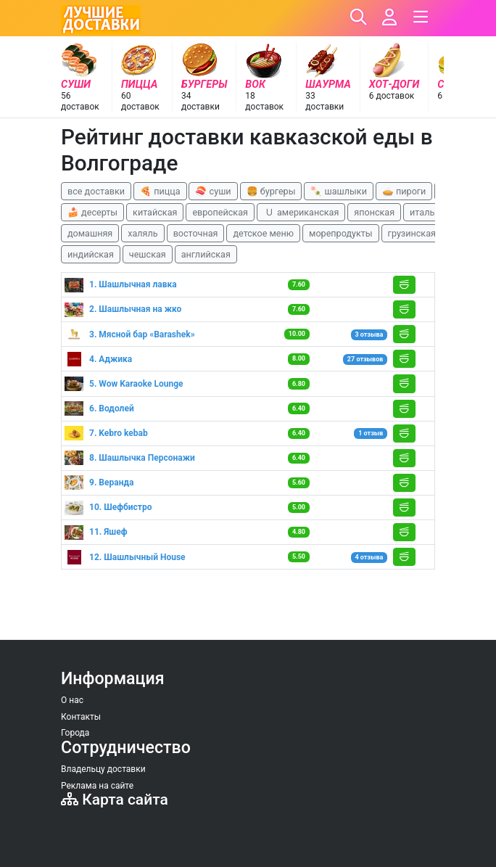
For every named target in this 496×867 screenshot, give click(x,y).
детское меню (263, 233)
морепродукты (341, 233)
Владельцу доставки (103, 769)
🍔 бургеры (271, 191)
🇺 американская (301, 212)
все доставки (96, 191)
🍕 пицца (160, 191)
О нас (72, 700)
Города (75, 733)
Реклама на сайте (97, 786)
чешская (147, 254)
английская (206, 254)
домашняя (89, 233)
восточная (195, 233)
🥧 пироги (404, 191)
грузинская (412, 233)
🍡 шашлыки (338, 191)
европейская (220, 212)
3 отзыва (369, 334)
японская (374, 212)
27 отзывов (365, 359)
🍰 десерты (92, 212)
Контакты (81, 717)
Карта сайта (114, 799)
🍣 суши (213, 191)
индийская (90, 254)
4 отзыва (369, 557)
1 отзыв (370, 433)
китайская (155, 212)
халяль (142, 233)
